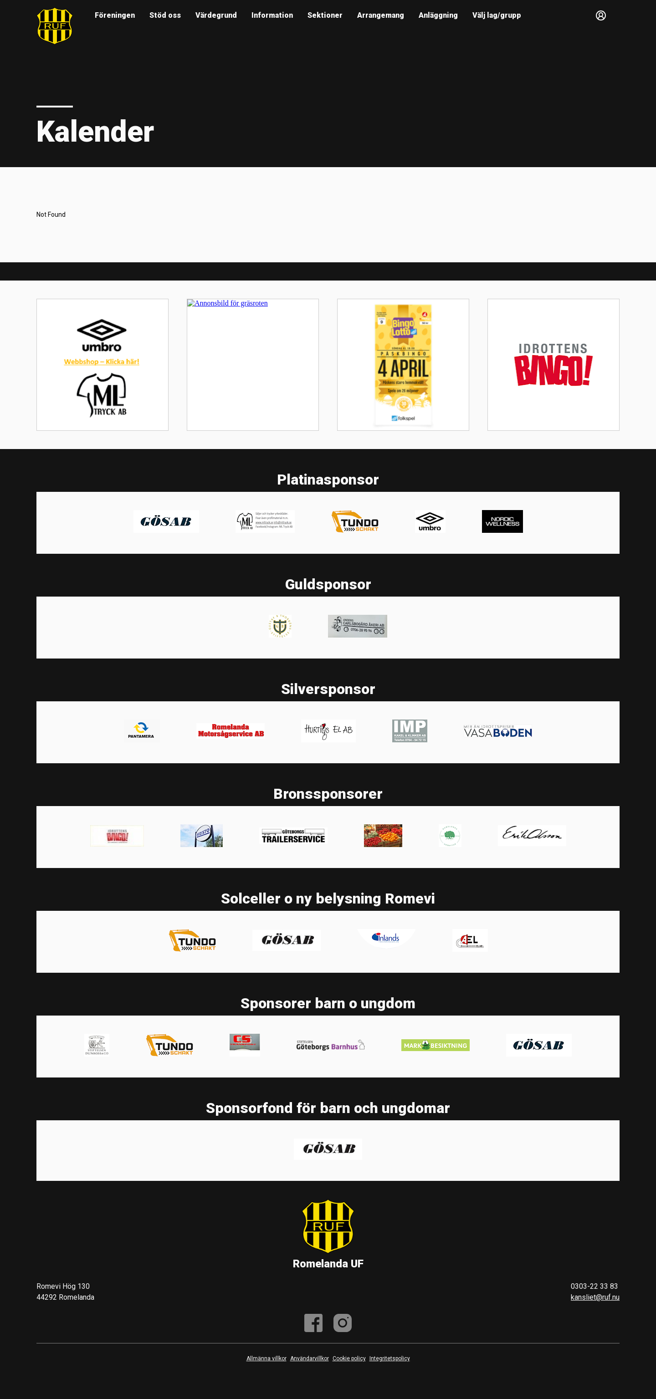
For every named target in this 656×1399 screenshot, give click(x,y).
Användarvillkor (309, 1358)
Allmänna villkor (266, 1358)
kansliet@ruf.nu (595, 1297)
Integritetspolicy (389, 1358)
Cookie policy (349, 1358)
